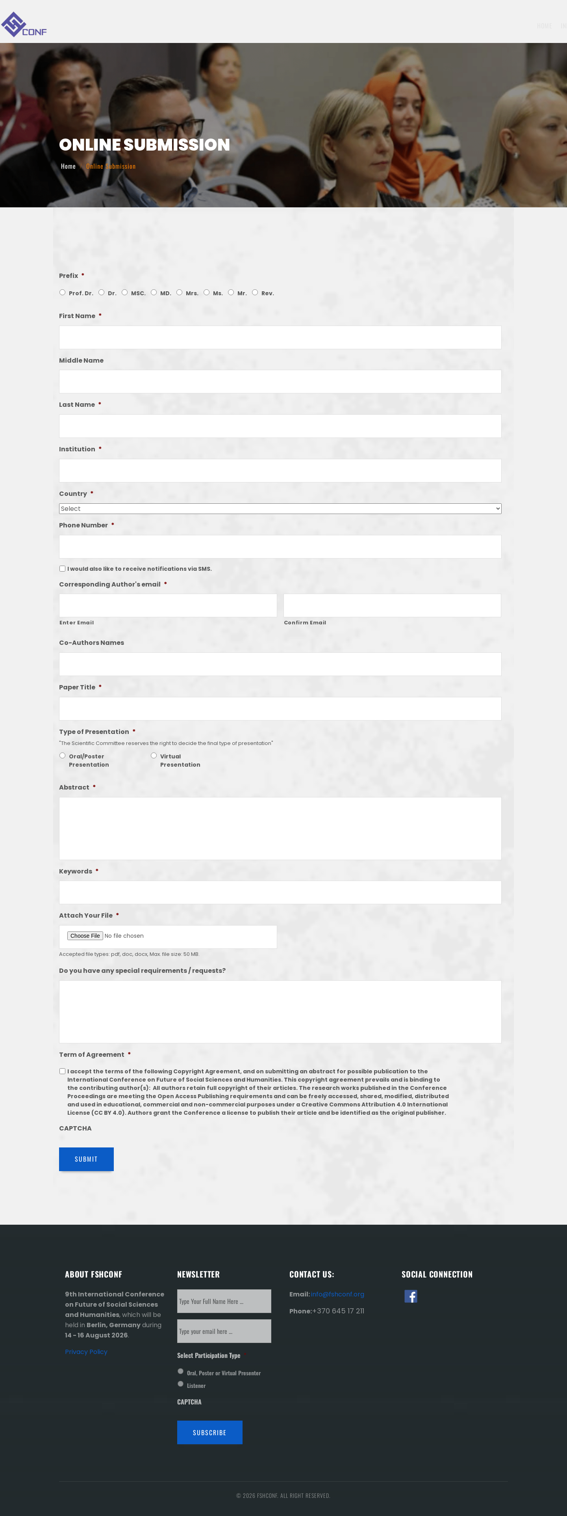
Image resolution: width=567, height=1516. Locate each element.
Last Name (80, 405)
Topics (307, 25)
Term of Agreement (95, 1055)
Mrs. (192, 293)
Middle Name (81, 361)
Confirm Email (305, 622)
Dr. (112, 293)
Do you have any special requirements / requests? (142, 971)
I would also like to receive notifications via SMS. (139, 569)
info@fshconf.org (337, 1294)
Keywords (79, 872)
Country (76, 494)
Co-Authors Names (91, 643)
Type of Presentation (97, 732)
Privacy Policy (86, 1351)
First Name (80, 316)
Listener (196, 1385)
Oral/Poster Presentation (89, 760)
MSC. (138, 293)
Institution (80, 449)
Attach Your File (89, 916)
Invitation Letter (436, 25)
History (505, 25)
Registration (385, 25)
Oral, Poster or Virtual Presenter (224, 1373)
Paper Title (80, 688)
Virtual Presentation (180, 760)
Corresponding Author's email (113, 585)
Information (269, 25)
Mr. (242, 293)
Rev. (267, 293)
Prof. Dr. (81, 293)
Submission (341, 25)
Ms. (218, 293)
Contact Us (541, 25)
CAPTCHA (75, 1129)
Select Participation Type (211, 1355)
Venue (477, 25)
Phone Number (87, 525)
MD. (165, 293)
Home (232, 25)
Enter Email (76, 622)
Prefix (72, 276)
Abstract (77, 788)
